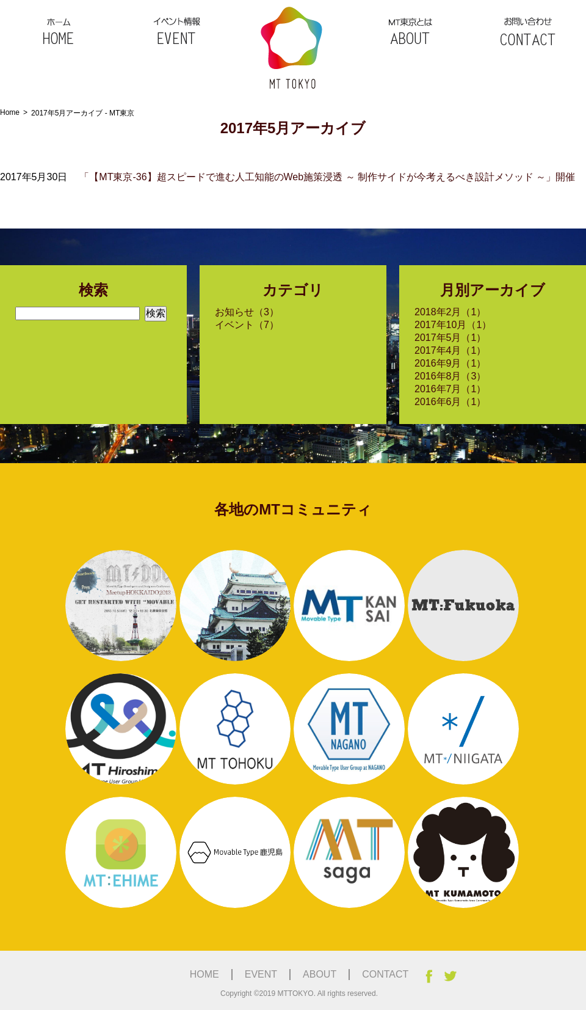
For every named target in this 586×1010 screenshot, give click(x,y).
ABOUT (410, 29)
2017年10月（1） (452, 325)
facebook (428, 976)
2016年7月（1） (450, 389)
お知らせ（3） (247, 312)
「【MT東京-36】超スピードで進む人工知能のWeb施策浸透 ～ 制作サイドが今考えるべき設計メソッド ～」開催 (327, 177)
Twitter (450, 976)
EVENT (175, 29)
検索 (155, 313)
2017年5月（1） (450, 337)
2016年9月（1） (450, 363)
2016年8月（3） (450, 376)
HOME (58, 29)
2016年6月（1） (450, 402)
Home (10, 112)
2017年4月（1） (450, 350)
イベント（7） (247, 325)
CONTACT (527, 29)
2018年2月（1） (450, 312)
